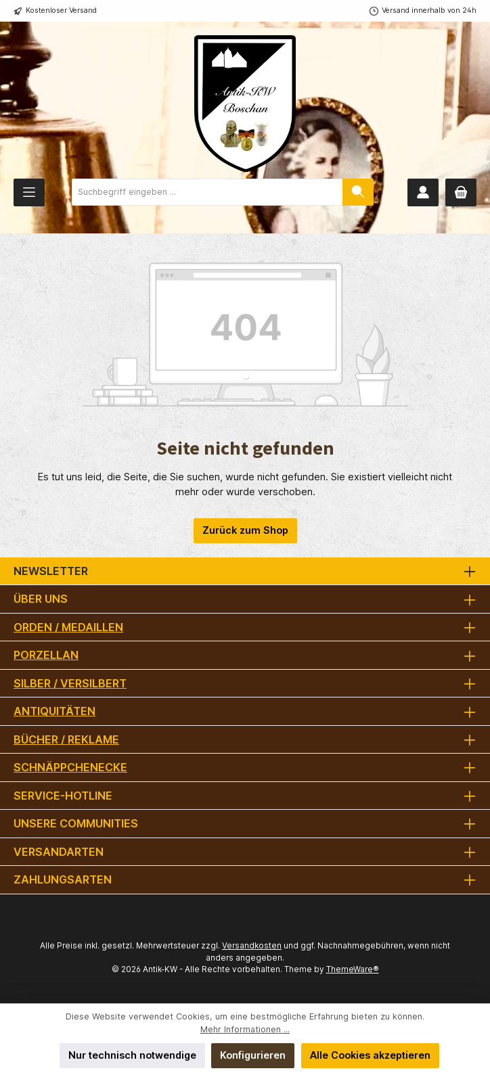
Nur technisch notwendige (132, 1055)
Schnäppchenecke (70, 767)
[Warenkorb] (460, 192)
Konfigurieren (253, 1055)
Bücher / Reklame (66, 739)
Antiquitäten (54, 711)
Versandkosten (252, 945)
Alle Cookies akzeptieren (370, 1055)
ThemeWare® (352, 969)
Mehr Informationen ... (245, 1029)
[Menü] (29, 192)
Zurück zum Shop (245, 530)
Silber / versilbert (70, 683)
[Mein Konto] (423, 192)
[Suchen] (358, 192)
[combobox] (207, 192)
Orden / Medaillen (68, 627)
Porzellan (46, 655)
